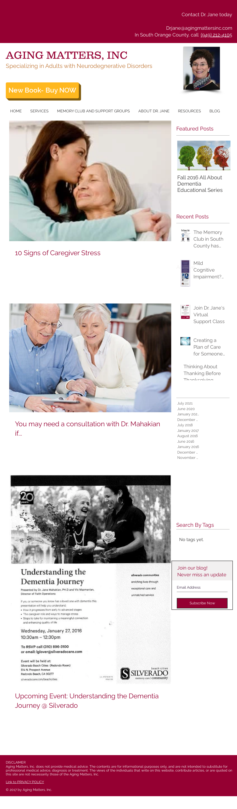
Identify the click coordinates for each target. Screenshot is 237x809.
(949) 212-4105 (216, 35)
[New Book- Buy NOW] (42, 90)
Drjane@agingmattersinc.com (199, 28)
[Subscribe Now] (202, 603)
